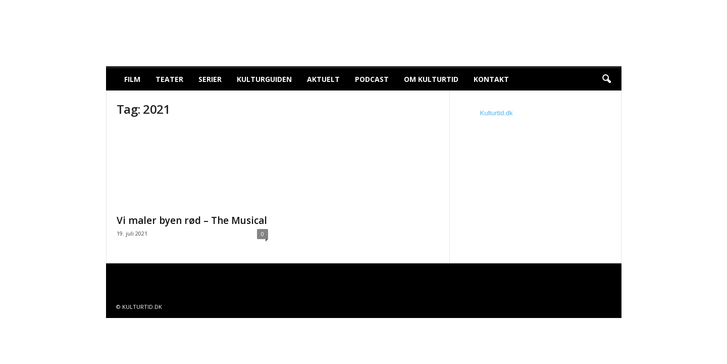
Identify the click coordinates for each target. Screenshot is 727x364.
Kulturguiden (264, 79)
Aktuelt (323, 79)
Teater (169, 79)
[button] (606, 79)
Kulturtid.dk (496, 113)
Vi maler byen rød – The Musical (192, 220)
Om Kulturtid (431, 79)
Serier (210, 79)
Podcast (372, 79)
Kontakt (491, 79)
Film (132, 79)
